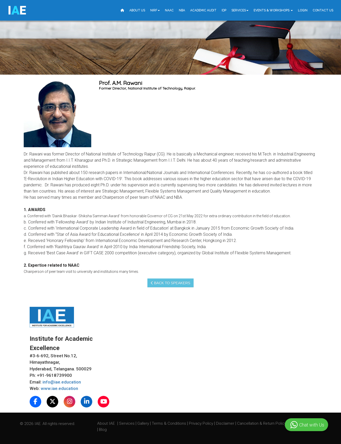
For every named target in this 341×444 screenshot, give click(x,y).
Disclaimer (225, 423)
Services (239, 10)
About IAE (106, 423)
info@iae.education (62, 382)
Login (302, 10)
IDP (224, 10)
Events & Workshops (273, 10)
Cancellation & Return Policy (262, 423)
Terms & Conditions (169, 423)
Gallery (143, 423)
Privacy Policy (201, 423)
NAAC (169, 10)
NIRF (155, 10)
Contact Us (323, 10)
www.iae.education (59, 388)
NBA (182, 10)
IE (17, 10)
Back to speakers (170, 283)
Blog (103, 429)
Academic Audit (203, 10)
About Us (137, 10)
